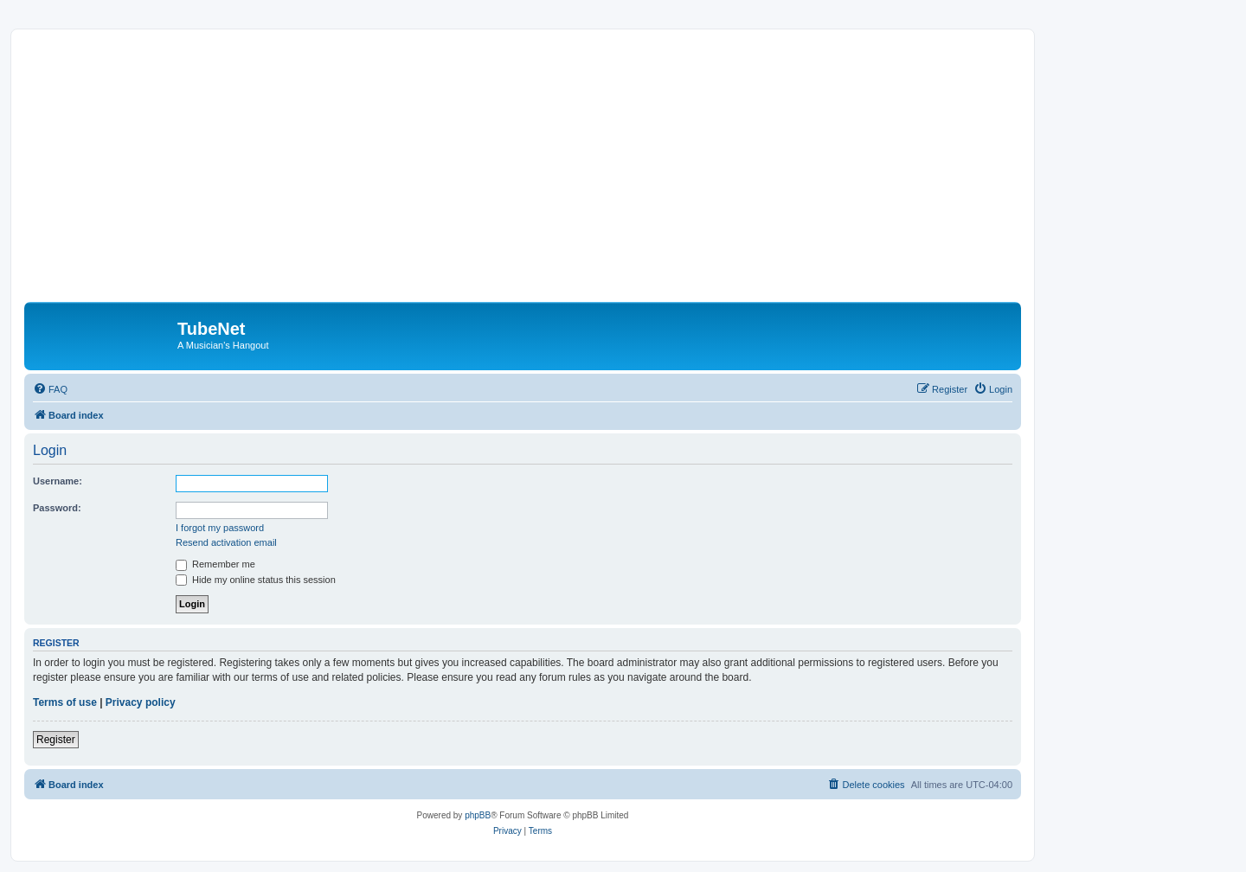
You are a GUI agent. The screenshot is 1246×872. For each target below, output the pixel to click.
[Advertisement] (543, 172)
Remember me (215, 564)
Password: (57, 508)
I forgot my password (220, 528)
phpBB (478, 815)
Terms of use (65, 702)
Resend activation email (226, 542)
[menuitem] (50, 389)
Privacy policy (141, 702)
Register (55, 740)
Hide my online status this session (256, 579)
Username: (57, 481)
